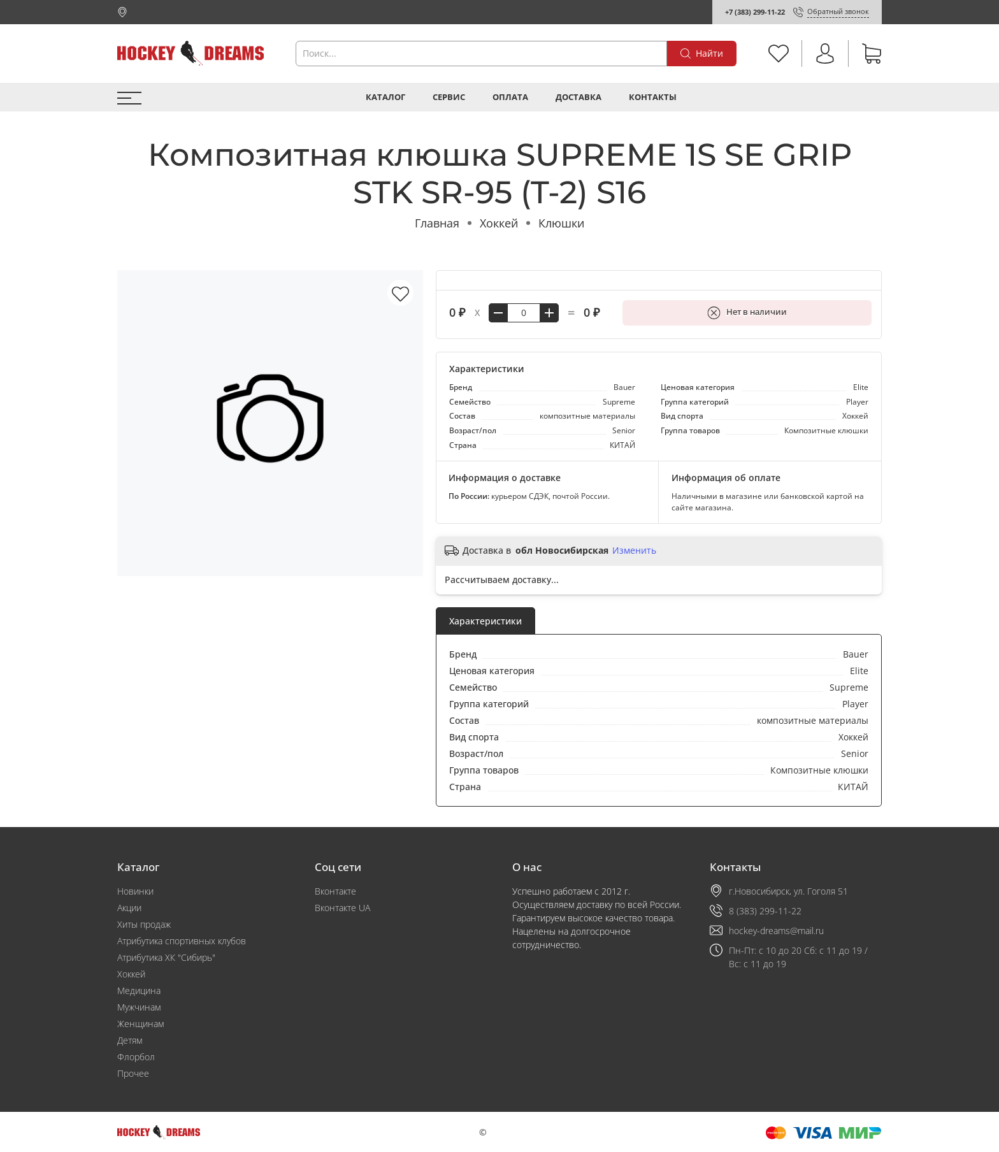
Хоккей (499, 223)
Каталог (385, 97)
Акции (129, 908)
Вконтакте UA (342, 908)
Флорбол (136, 1057)
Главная (437, 223)
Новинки (135, 891)
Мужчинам (139, 1007)
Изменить (634, 550)
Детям (129, 1040)
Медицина (139, 990)
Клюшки (561, 223)
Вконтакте (335, 891)
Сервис (449, 97)
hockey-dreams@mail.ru (776, 931)
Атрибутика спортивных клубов (181, 941)
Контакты (653, 97)
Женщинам (140, 1024)
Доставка (578, 97)
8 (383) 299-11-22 (765, 911)
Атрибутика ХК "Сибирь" (166, 957)
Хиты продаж (144, 924)
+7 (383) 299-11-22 (755, 12)
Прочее (133, 1073)
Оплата (510, 97)
